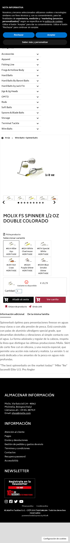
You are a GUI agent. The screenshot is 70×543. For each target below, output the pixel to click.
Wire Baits (7, 129)
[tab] (21, 54)
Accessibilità (11, 461)
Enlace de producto (17, 307)
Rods (4, 102)
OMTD (5, 97)
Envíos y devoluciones (16, 440)
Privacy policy (27, 506)
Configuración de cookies (54, 539)
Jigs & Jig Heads (10, 91)
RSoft (45, 515)
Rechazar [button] (18, 35)
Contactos (10, 453)
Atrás (5, 138)
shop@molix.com (21, 413)
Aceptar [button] (51, 35)
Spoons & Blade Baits (13, 113)
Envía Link (37, 307)
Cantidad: (10, 291)
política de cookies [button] (54, 21)
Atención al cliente (14, 432)
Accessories (8, 54)
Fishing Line (8, 65)
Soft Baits (7, 107)
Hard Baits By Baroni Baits (15, 81)
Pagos (8, 436)
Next (50, 203)
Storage (6, 118)
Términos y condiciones (17, 449)
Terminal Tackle (10, 123)
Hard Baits (7, 75)
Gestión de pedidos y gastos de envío (24, 444)
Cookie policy (42, 506)
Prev (7, 203)
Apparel (6, 59)
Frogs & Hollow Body (13, 70)
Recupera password (15, 457)
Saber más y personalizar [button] (35, 42)
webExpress (35, 515)
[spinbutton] (19, 291)
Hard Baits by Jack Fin (13, 86)
